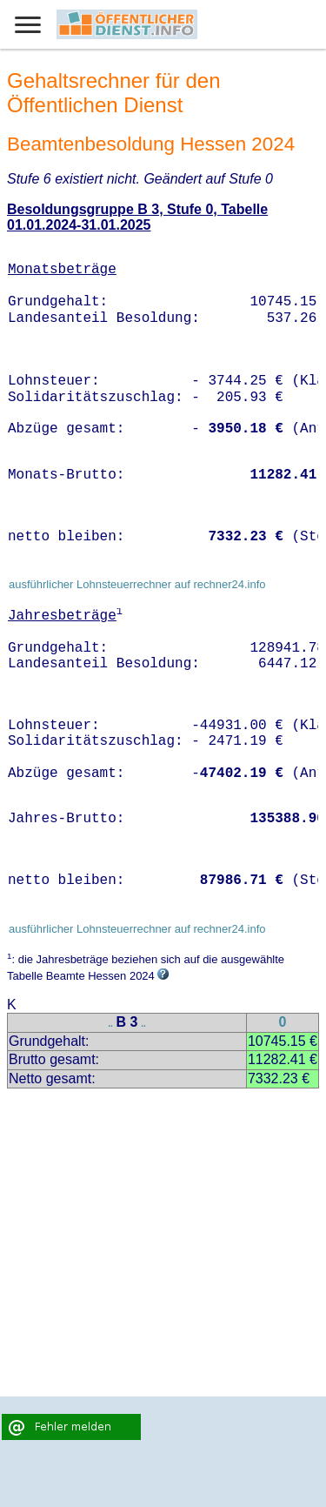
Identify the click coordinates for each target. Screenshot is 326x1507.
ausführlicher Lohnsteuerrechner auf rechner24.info (137, 584)
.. (110, 1023)
